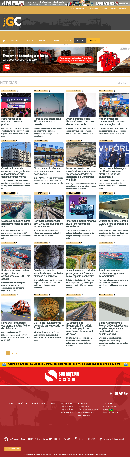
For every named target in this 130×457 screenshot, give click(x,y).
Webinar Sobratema (84, 415)
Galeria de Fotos (67, 406)
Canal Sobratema (67, 412)
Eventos (67, 40)
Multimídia (54, 40)
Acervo (42, 40)
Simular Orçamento (110, 406)
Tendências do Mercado (86, 412)
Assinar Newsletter (78, 9)
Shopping (93, 40)
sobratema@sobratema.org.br (114, 439)
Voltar (122, 83)
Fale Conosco (93, 9)
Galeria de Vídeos (67, 409)
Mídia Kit (106, 409)
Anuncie (80, 40)
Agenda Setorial (83, 406)
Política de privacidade (98, 454)
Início (10, 404)
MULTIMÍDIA (66, 404)
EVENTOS (82, 404)
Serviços (103, 9)
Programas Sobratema (117, 9)
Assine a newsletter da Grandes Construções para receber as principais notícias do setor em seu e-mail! (65, 364)
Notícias (14, 40)
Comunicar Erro (12, 449)
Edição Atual (28, 40)
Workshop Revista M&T (85, 418)
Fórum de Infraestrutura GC (88, 409)
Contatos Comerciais (110, 412)
